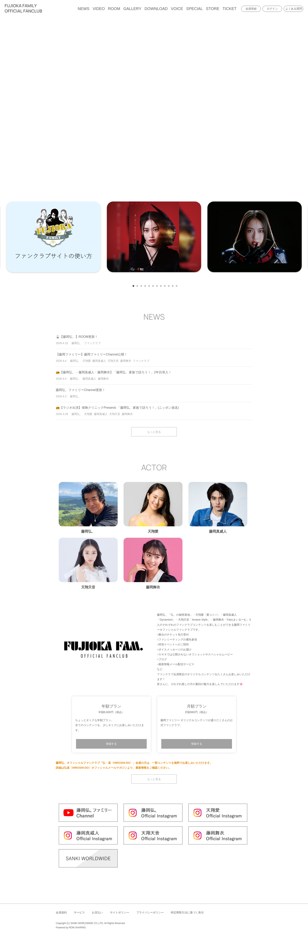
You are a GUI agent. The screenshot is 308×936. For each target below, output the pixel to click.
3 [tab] (140, 285)
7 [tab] (156, 285)
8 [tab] (160, 285)
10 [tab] (168, 285)
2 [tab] (136, 285)
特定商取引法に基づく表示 (187, 912)
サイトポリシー (119, 912)
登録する (111, 743)
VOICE (177, 8)
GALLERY (132, 8)
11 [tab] (172, 285)
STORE (212, 8)
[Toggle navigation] (46, 9)
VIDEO (99, 8)
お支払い (97, 912)
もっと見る (154, 431)
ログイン (272, 8)
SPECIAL (194, 8)
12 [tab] (176, 285)
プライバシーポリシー (150, 912)
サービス (79, 912)
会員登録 (251, 8)
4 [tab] (144, 285)
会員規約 (61, 912)
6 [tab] (152, 285)
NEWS (83, 8)
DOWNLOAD (156, 8)
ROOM (114, 8)
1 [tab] (132, 285)
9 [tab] (164, 285)
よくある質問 (293, 8)
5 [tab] (148, 285)
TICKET (229, 8)
